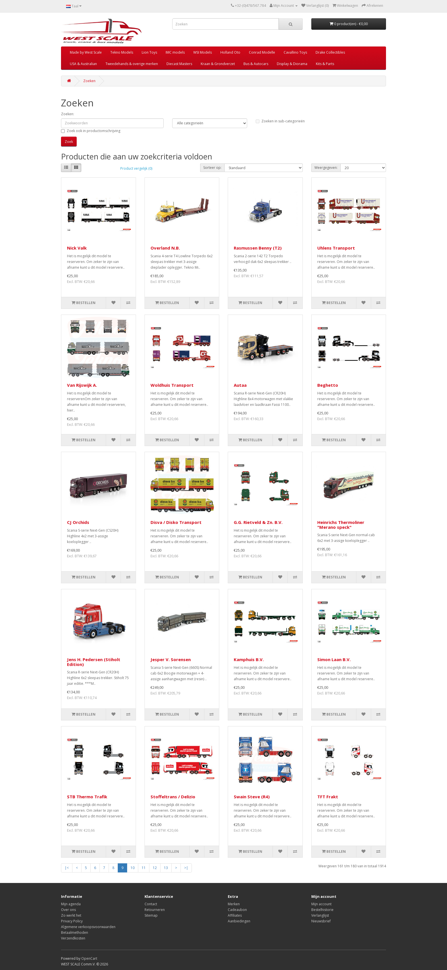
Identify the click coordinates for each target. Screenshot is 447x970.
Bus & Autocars (255, 63)
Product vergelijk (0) (136, 168)
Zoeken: (67, 114)
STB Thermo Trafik (87, 796)
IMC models (175, 52)
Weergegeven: (326, 167)
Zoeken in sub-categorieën (280, 121)
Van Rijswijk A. (82, 385)
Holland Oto (230, 52)
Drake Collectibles (330, 52)
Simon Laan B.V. (334, 659)
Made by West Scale (86, 52)
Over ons (68, 909)
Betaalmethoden (74, 932)
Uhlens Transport (336, 248)
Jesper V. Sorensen (171, 659)
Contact (151, 904)
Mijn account (321, 904)
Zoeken (89, 80)
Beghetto (327, 385)
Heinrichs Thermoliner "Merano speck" (340, 524)
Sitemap (151, 915)
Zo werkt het (71, 915)
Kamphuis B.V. (249, 659)
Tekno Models (121, 52)
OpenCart (89, 958)
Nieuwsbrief (321, 921)
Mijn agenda (71, 904)
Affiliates (235, 915)
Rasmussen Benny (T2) (258, 248)
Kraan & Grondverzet (218, 63)
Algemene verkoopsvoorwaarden (88, 926)
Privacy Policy (72, 921)
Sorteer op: (212, 167)
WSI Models (202, 52)
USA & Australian (83, 63)
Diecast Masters (179, 63)
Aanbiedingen (239, 921)
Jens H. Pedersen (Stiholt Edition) (93, 662)
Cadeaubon (237, 909)
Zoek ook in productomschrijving (90, 130)
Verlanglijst (320, 915)
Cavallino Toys (295, 52)
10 (133, 867)
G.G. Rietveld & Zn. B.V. (258, 522)
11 (144, 867)
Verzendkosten (73, 938)
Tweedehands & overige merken (131, 63)
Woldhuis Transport (172, 385)
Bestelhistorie (322, 909)
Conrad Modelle (262, 52)
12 (155, 867)
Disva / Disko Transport (176, 522)
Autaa (240, 385)
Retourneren (155, 909)
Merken (234, 904)
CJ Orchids (78, 522)
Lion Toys (149, 52)
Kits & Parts (325, 63)
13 (166, 867)
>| (186, 867)
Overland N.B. (165, 248)
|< (67, 867)
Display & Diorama (292, 63)
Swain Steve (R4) (252, 796)
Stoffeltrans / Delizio (173, 796)
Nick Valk (77, 248)
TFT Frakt (327, 796)
